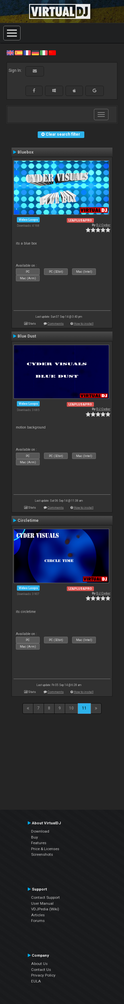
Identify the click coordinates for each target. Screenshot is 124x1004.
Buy (34, 837)
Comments (56, 323)
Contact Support (45, 897)
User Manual (42, 903)
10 (71, 708)
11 (84, 708)
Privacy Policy (43, 975)
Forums (38, 920)
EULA (36, 981)
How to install (84, 323)
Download (40, 831)
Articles (38, 915)
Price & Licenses (45, 848)
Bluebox (25, 152)
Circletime (28, 520)
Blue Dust (27, 336)
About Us (39, 963)
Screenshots (42, 854)
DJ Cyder (103, 225)
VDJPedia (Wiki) (45, 909)
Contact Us (41, 969)
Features (38, 843)
